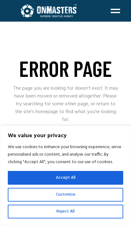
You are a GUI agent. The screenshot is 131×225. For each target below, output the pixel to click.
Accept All (65, 177)
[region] (65, 175)
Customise (65, 194)
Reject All (65, 211)
